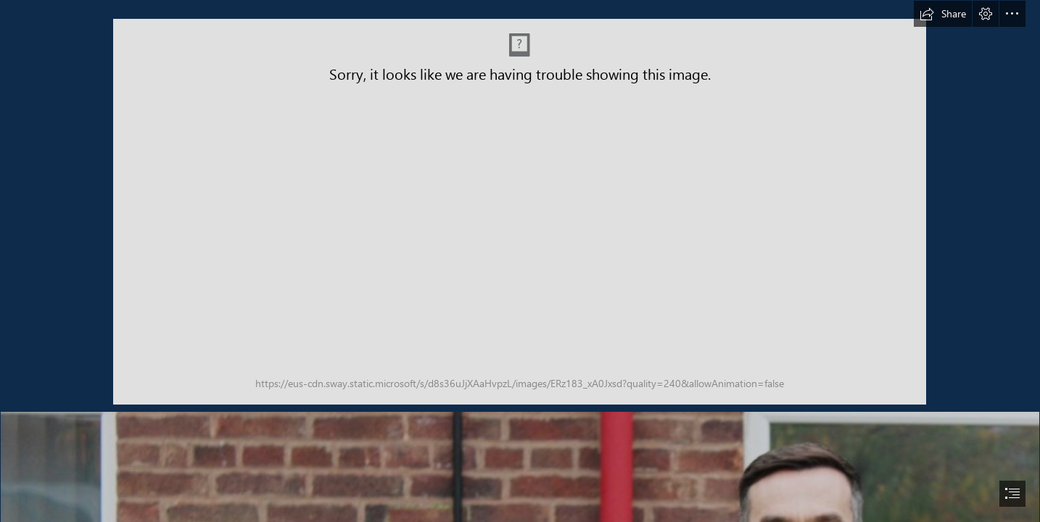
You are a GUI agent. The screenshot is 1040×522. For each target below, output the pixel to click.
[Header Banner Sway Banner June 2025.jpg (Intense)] (519, 211)
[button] (943, 14)
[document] (520, 261)
